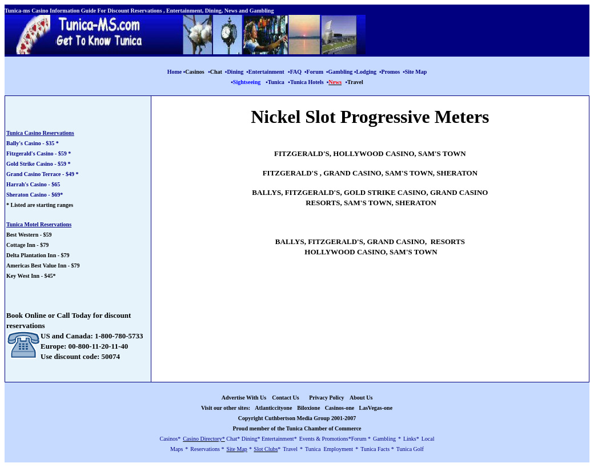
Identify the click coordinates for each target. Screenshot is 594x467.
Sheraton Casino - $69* (34, 194)
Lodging (366, 72)
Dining (235, 72)
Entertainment (266, 72)
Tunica (276, 82)
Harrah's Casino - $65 (33, 184)
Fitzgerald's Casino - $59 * (38, 153)
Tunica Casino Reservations (40, 133)
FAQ (296, 72)
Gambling (340, 72)
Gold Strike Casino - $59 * (38, 164)
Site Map (416, 72)
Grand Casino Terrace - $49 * (42, 174)
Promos (391, 72)
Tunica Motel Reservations (38, 224)
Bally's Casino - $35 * (32, 143)
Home (174, 72)
